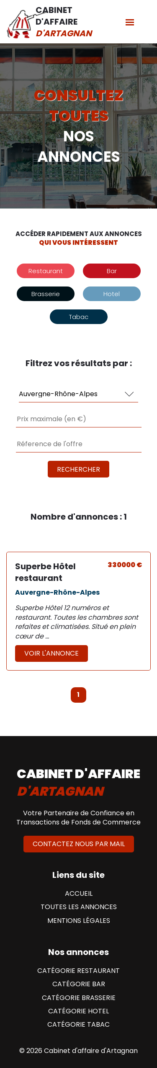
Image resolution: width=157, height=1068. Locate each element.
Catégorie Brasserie (79, 998)
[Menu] (130, 21)
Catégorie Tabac (78, 1024)
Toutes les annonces (79, 907)
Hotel (111, 293)
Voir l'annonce (51, 653)
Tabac (78, 316)
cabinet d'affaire (78, 782)
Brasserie (45, 293)
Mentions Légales (78, 920)
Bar (112, 270)
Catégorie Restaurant (78, 970)
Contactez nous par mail (79, 844)
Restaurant (45, 270)
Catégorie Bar (78, 984)
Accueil (79, 893)
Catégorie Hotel (78, 1011)
